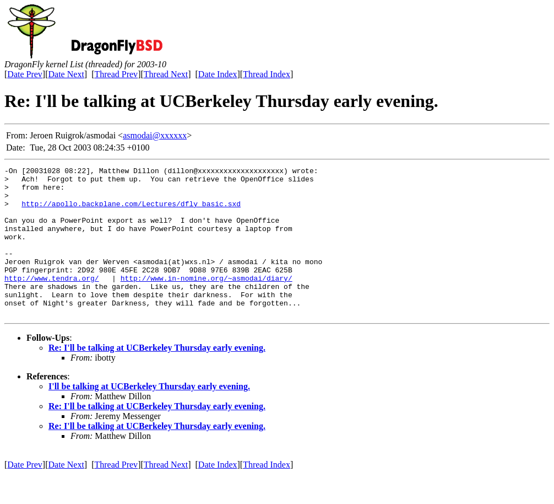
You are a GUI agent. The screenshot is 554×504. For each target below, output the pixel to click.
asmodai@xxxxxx (155, 135)
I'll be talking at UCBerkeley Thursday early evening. (149, 416)
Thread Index (266, 74)
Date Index (217, 74)
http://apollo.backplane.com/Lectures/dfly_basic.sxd (131, 212)
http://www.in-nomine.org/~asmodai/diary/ (206, 301)
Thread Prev (116, 74)
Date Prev (24, 74)
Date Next (66, 74)
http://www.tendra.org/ (51, 301)
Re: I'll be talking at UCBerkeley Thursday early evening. (156, 377)
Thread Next (166, 74)
